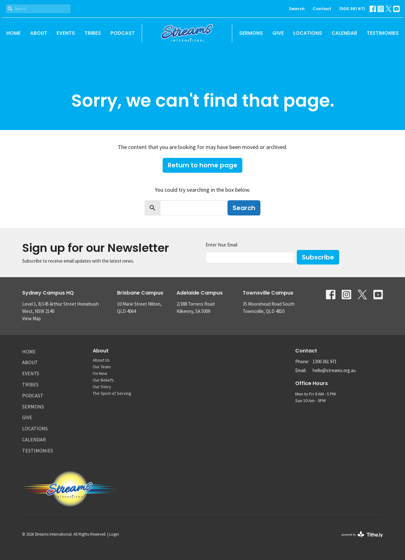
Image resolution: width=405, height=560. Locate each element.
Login (114, 534)
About (38, 33)
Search (297, 9)
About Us (101, 360)
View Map (31, 318)
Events (66, 33)
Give (278, 33)
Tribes (92, 33)
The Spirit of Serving (112, 393)
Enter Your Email (221, 245)
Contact (322, 9)
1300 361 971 (352, 9)
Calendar (344, 33)
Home (13, 33)
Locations (307, 33)
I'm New (100, 373)
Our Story (102, 386)
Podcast (122, 33)
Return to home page (202, 165)
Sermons (251, 33)
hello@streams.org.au (334, 370)
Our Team (102, 367)
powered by (362, 534)
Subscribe (318, 257)
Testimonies (383, 33)
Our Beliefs (103, 380)
